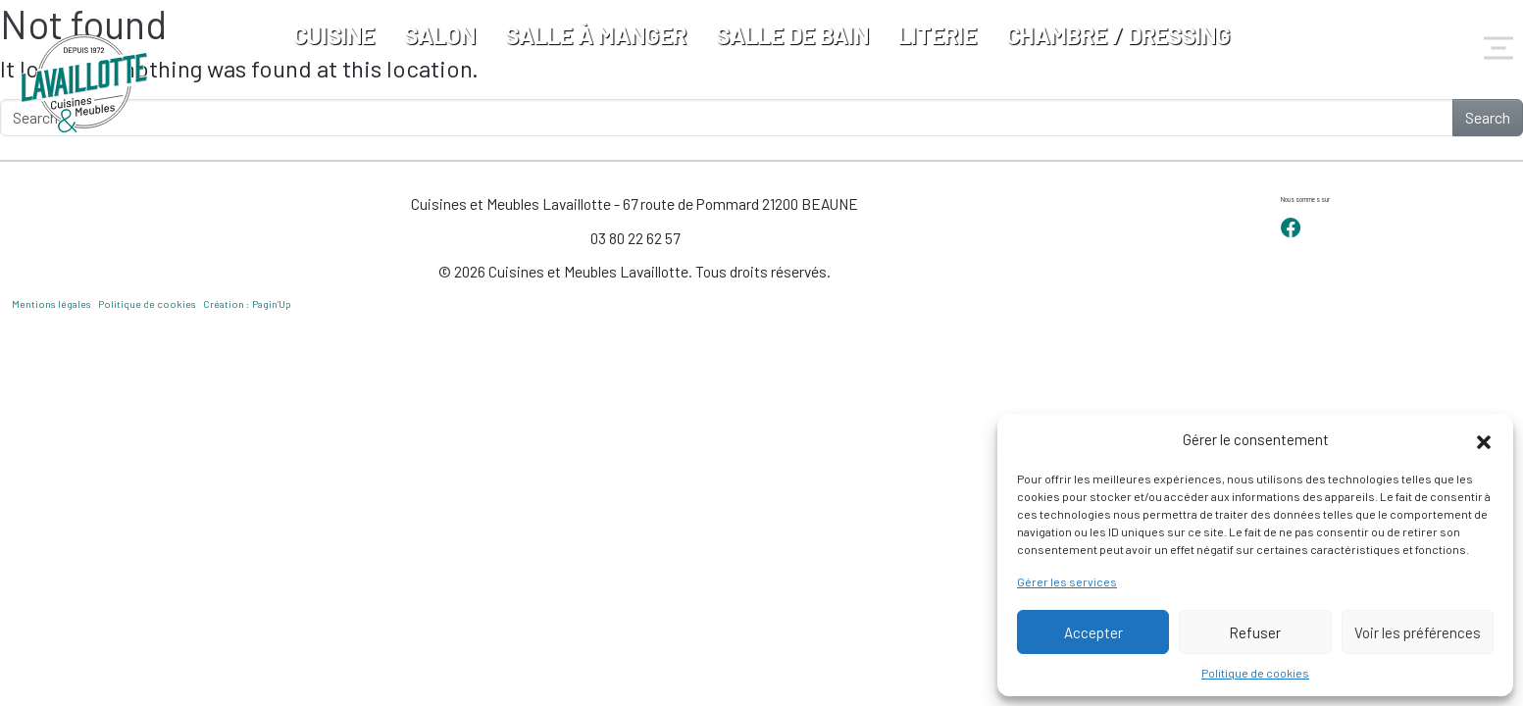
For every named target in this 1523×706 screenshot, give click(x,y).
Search (1487, 117)
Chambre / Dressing (1118, 35)
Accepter (1093, 632)
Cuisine (334, 35)
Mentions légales (51, 304)
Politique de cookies (1255, 673)
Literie (937, 35)
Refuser (1255, 632)
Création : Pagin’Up (247, 304)
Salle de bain (792, 35)
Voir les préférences (1417, 632)
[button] (1484, 439)
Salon (440, 35)
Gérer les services (1067, 581)
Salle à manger (595, 35)
